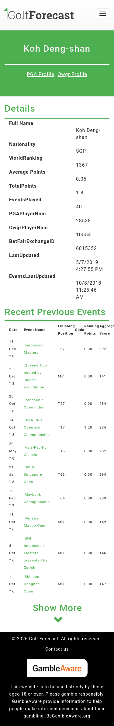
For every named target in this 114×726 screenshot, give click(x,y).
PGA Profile (40, 74)
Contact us (57, 649)
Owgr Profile (72, 74)
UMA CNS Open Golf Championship (37, 427)
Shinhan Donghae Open (32, 584)
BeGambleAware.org (69, 716)
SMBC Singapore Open (33, 474)
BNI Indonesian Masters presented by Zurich (35, 553)
